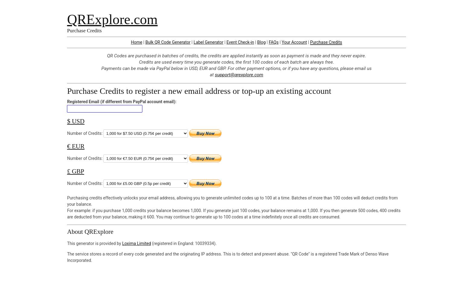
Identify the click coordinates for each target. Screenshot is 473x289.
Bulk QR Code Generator (167, 42)
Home (136, 42)
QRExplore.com (112, 19)
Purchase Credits (326, 42)
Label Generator (209, 42)
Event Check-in (240, 42)
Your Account (294, 42)
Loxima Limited (136, 243)
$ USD (75, 121)
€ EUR (75, 146)
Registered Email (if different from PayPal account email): (121, 101)
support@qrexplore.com (239, 75)
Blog (261, 42)
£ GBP (75, 171)
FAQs (274, 42)
